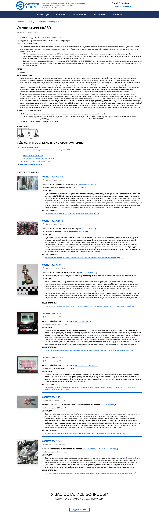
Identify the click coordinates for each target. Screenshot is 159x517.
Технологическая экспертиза (33, 155)
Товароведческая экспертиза (31, 164)
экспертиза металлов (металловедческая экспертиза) (81, 306)
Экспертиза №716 (51, 313)
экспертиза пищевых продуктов (74, 257)
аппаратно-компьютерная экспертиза (86, 350)
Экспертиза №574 (51, 397)
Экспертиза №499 (51, 265)
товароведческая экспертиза (73, 434)
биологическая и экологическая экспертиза (100, 257)
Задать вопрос (79, 510)
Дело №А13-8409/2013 (87, 273)
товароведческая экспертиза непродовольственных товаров (106, 473)
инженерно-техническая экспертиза (112, 350)
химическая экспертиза (67, 213)
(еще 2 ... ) (120, 257)
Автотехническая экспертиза (55, 473)
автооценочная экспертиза (75, 473)
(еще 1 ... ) (67, 390)
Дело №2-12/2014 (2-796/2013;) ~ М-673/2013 (100, 449)
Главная (20, 21)
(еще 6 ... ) (130, 306)
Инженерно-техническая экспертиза (33, 153)
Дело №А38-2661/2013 (86, 185)
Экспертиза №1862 (52, 221)
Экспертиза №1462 (52, 177)
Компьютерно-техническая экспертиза (58, 350)
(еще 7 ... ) (129, 350)
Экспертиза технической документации (37, 161)
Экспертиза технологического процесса (40, 158)
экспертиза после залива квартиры (113, 306)
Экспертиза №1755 (52, 357)
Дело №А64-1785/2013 (86, 229)
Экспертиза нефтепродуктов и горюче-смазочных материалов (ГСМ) (47, 150)
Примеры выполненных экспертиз (43, 21)
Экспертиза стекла (51, 213)
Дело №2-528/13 (108, 405)
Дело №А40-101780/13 (51, 38)
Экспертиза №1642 (52, 441)
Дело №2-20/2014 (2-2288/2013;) (86, 365)
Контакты (117, 15)
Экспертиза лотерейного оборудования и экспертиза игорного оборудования (72, 387)
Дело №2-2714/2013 (82, 321)
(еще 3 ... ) (132, 473)
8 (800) (120, 3)
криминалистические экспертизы (87, 213)
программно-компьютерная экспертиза (113, 387)
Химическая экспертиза (29, 147)
